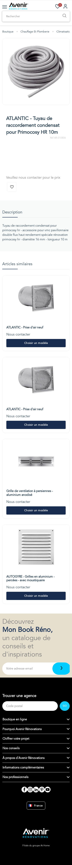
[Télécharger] (61, 668)
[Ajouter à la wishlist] (12, 187)
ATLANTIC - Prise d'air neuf (24, 327)
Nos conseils (11, 748)
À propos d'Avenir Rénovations (23, 758)
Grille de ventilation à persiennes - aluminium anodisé (29, 493)
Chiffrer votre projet (15, 739)
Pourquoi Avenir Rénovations (22, 729)
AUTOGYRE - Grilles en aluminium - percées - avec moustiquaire (30, 578)
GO (65, 705)
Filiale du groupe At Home (36, 845)
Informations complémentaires (23, 767)
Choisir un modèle (36, 343)
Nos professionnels (15, 777)
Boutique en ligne (14, 719)
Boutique (7, 31)
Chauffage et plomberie (35, 31)
